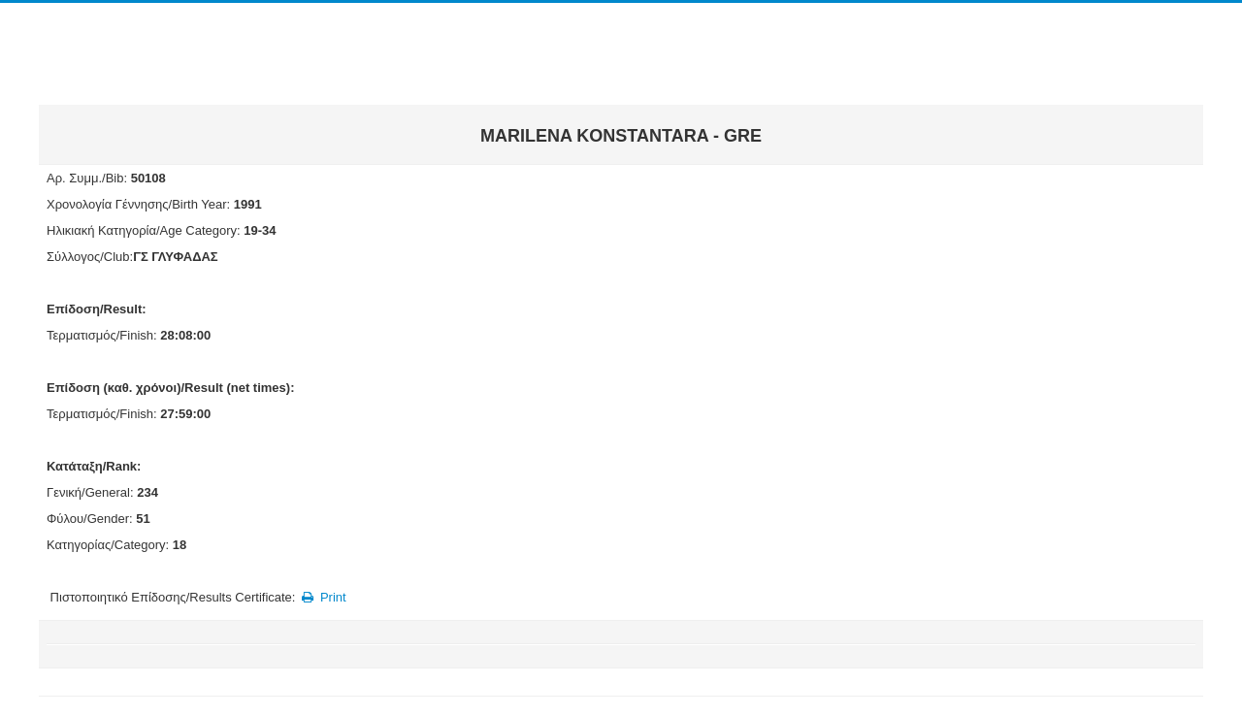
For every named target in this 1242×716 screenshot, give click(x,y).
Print (322, 597)
